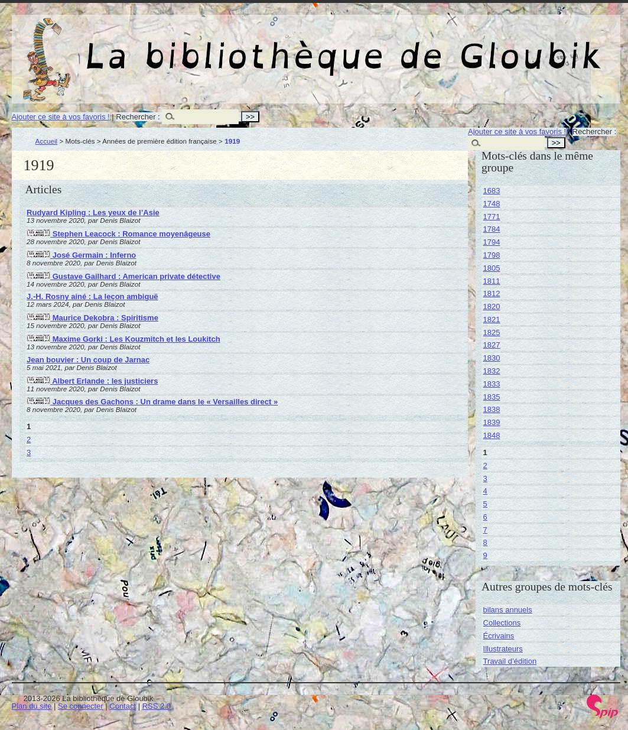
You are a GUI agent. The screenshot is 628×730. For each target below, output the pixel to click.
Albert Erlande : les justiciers (92, 381)
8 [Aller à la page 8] (485, 542)
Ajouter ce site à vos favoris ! (61, 116)
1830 (491, 357)
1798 (491, 255)
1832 (491, 370)
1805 (491, 268)
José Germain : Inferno (81, 255)
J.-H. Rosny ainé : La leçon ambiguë (92, 296)
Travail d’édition (510, 661)
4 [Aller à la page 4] (485, 490)
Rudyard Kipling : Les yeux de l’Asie (93, 212)
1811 (491, 281)
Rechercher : (138, 116)
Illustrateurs (503, 648)
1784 (491, 229)
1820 (491, 306)
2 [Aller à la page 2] (29, 439)
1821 (491, 319)
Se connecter (80, 706)
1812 (491, 293)
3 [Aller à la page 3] (29, 452)
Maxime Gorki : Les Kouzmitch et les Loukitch (123, 339)
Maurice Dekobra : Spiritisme (92, 317)
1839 (491, 422)
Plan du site (32, 706)
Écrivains (499, 635)
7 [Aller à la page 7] (485, 529)
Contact (122, 706)
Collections (502, 622)
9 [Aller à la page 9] (485, 555)
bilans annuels (507, 609)
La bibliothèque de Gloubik (441, 46)
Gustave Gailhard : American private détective (123, 276)
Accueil (46, 141)
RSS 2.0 (156, 706)
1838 (491, 409)
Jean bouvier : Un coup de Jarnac (88, 359)
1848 (491, 435)
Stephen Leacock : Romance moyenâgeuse (118, 233)
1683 (491, 190)
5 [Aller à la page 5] (485, 503)
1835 (491, 396)
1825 (491, 332)
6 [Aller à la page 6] (485, 516)
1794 (491, 242)
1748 (491, 203)
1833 (491, 383)
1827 (491, 344)
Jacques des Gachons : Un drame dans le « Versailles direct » (152, 401)
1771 (491, 216)
